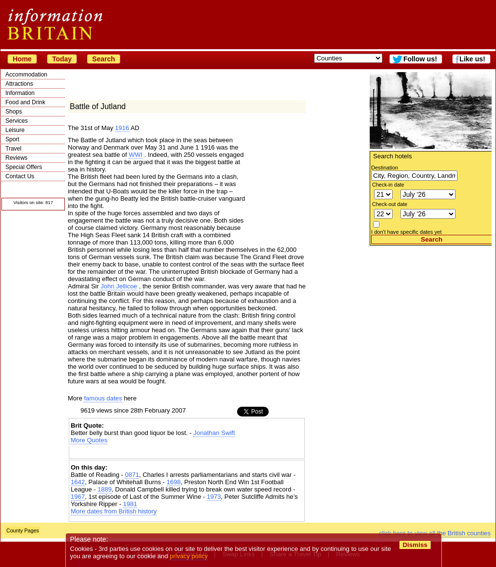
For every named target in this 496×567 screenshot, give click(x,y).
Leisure (14, 130)
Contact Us (19, 176)
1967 (78, 496)
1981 (130, 504)
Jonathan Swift (214, 432)
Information (20, 93)
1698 (174, 482)
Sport (12, 139)
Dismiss (414, 544)
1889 (105, 489)
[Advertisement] (431, 306)
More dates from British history (114, 511)
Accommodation (26, 74)
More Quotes (89, 440)
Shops (13, 111)
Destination (384, 167)
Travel (13, 148)
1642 (78, 482)
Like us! (472, 59)
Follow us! (420, 59)
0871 (132, 474)
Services (16, 120)
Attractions (19, 83)
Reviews (16, 157)
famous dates (103, 398)
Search (103, 59)
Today (62, 59)
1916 (122, 128)
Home (22, 59)
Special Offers (23, 167)
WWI (135, 154)
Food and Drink (25, 102)
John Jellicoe (118, 286)
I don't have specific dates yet (406, 232)
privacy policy (189, 556)
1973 (214, 496)
